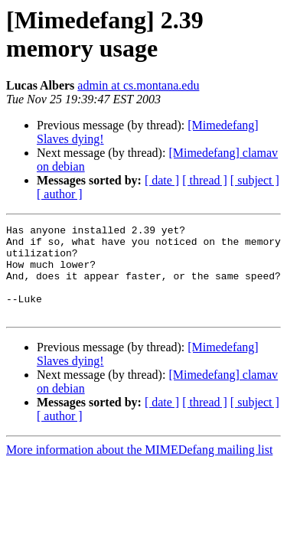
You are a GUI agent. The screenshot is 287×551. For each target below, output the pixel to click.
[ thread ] (204, 180)
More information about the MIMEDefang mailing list (139, 467)
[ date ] (162, 180)
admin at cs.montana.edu (138, 85)
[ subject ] (254, 180)
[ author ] (60, 194)
